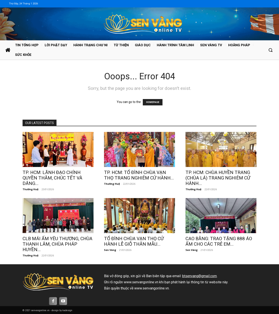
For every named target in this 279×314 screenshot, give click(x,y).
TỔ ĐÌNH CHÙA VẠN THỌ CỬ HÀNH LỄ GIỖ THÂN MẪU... (134, 241)
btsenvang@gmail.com (199, 276)
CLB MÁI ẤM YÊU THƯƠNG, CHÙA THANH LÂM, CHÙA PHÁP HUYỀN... (57, 244)
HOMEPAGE (152, 102)
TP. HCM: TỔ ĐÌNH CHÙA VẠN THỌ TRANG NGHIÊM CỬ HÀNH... (139, 175)
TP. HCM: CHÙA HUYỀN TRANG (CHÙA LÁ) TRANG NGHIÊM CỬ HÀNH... (217, 178)
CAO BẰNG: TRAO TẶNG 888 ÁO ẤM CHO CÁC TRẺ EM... (218, 241)
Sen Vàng (110, 250)
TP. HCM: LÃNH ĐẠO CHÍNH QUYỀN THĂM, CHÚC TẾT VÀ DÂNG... (52, 178)
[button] (270, 50)
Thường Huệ (31, 189)
